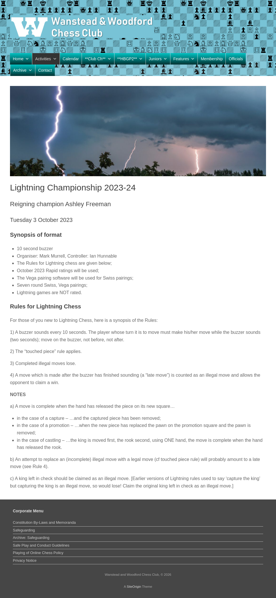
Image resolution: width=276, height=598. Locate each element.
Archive (22, 70)
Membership (212, 59)
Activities (46, 59)
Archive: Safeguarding (31, 537)
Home (21, 59)
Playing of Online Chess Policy (38, 553)
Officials (236, 59)
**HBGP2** (130, 59)
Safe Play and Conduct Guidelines (41, 545)
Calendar (71, 59)
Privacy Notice (25, 560)
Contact (45, 70)
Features (184, 59)
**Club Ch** (98, 59)
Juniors (158, 59)
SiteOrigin (134, 586)
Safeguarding (24, 530)
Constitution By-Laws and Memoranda (44, 522)
